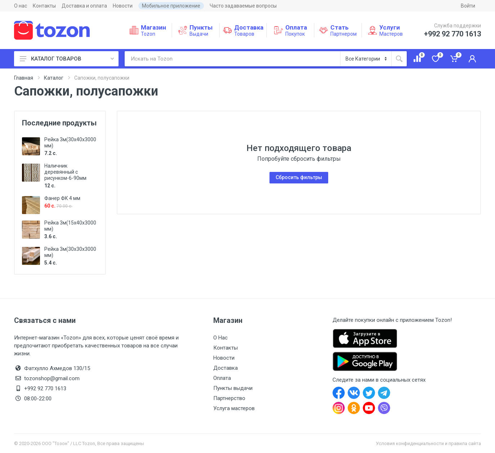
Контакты (44, 5)
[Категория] (366, 58)
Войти (468, 6)
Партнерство (229, 398)
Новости (123, 5)
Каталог (53, 78)
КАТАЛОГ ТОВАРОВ (67, 58)
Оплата (222, 378)
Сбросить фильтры (299, 177)
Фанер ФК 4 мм (62, 198)
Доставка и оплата (84, 5)
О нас (20, 5)
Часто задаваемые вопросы (243, 5)
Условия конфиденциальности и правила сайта (428, 443)
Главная (23, 78)
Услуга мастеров (234, 408)
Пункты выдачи (233, 388)
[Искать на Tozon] (232, 58)
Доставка (225, 368)
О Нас (220, 337)
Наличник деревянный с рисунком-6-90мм (65, 172)
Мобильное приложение (171, 6)
